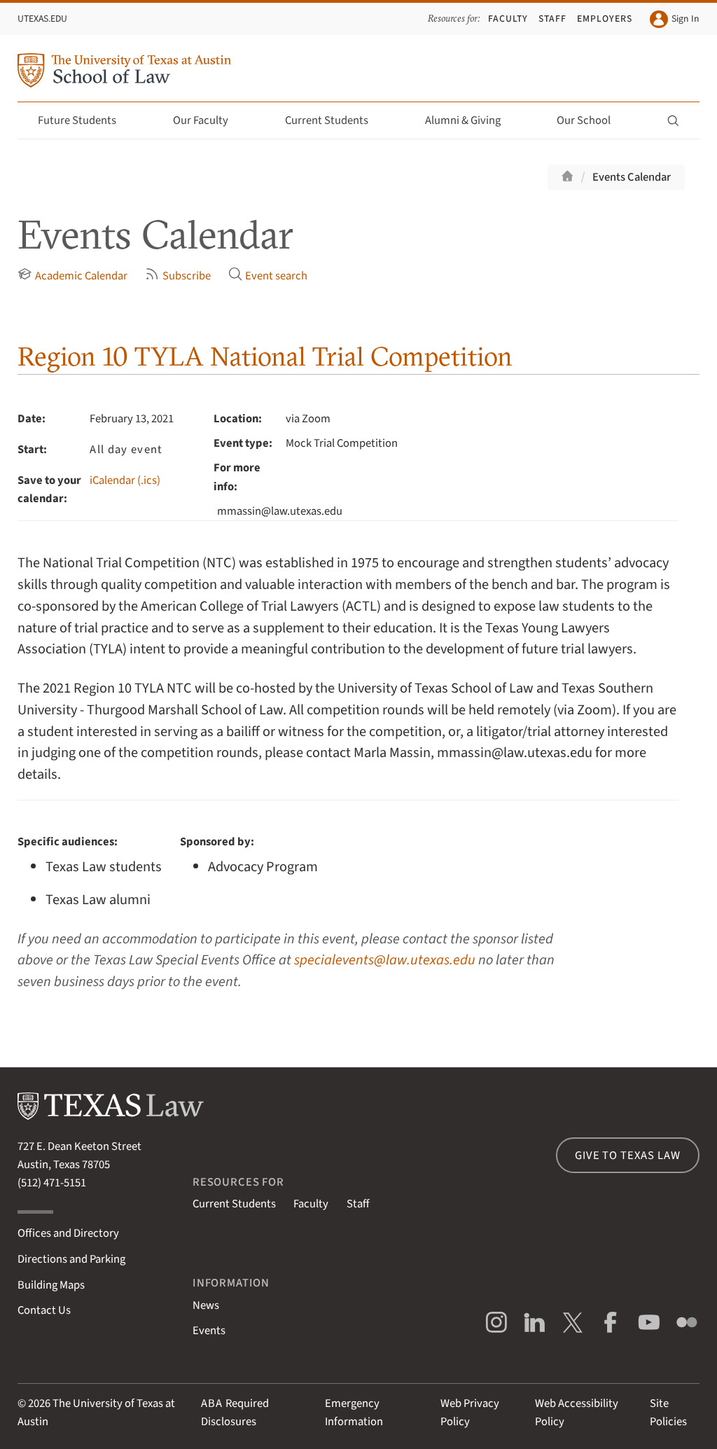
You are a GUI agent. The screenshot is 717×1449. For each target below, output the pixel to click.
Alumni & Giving (471, 120)
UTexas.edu (42, 18)
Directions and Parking (71, 1259)
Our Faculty (208, 120)
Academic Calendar (72, 275)
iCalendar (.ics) (125, 480)
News (206, 1305)
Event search (267, 275)
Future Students (85, 120)
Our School (592, 120)
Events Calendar (631, 177)
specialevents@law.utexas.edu (384, 960)
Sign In (674, 19)
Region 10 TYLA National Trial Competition (265, 356)
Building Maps (51, 1285)
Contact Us (44, 1310)
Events (209, 1330)
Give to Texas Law (627, 1155)
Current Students (334, 120)
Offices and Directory (68, 1233)
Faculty (508, 18)
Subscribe (177, 275)
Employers (604, 18)
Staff (552, 18)
